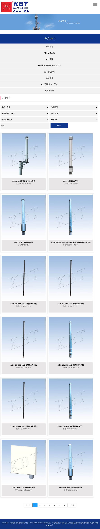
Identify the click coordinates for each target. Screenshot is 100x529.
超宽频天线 (49, 90)
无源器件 (49, 78)
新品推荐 (49, 47)
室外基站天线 (49, 72)
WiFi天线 (49, 59)
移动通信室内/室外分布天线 (49, 65)
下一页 (72, 505)
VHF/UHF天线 (49, 53)
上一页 (28, 505)
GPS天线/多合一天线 (49, 84)
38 (64, 505)
